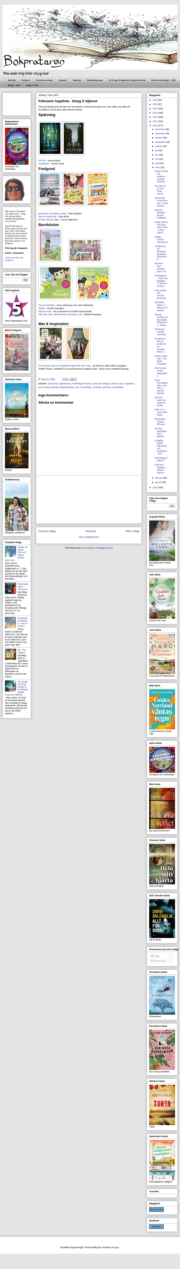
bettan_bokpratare (14, 253)
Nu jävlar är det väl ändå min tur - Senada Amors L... (161, 345)
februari (159, 478)
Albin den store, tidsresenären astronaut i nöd (60, 314)
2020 (155, 125)
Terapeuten (44, 163)
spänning (106, 387)
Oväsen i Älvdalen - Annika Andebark (161, 214)
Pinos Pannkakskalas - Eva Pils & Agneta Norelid (161, 386)
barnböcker (53, 383)
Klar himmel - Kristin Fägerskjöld (161, 372)
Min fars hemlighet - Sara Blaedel (161, 432)
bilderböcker (65, 383)
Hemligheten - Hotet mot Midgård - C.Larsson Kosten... (161, 280)
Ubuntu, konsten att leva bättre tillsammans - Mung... (161, 319)
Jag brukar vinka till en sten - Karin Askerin (161, 202)
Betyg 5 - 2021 (14, 85)
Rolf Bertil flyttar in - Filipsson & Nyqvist (161, 306)
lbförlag (55, 387)
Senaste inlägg (47, 531)
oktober (159, 137)
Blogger (115, 1247)
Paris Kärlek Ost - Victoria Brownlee (160, 294)
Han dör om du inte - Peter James (160, 190)
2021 (155, 121)
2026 (155, 100)
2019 (155, 487)
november (160, 133)
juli (156, 150)
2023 (155, 113)
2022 (155, 117)
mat (77, 387)
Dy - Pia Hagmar (22, 651)
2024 (155, 108)
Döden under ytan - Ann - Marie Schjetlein (161, 360)
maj (157, 159)
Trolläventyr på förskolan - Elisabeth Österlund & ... (161, 253)
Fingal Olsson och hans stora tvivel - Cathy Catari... (161, 227)
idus (121, 383)
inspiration (129, 383)
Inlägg (155, 956)
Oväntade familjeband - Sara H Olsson (23, 622)
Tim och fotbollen (46, 305)
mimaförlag (85, 387)
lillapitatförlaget (67, 387)
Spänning (77, 80)
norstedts (96, 387)
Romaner (63, 80)
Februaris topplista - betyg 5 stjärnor (160, 469)
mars (157, 167)
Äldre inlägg (132, 531)
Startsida (11, 80)
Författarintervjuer (94, 80)
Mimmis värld (45, 311)
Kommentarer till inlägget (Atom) (97, 548)
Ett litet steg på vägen (48, 219)
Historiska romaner (44, 80)
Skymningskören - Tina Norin (23, 586)
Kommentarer (159, 961)
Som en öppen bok (47, 216)
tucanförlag (117, 387)
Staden (41, 308)
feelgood (107, 383)
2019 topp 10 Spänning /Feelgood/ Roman (127, 80)
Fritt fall (42, 160)
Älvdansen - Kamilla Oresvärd (160, 332)
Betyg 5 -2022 (32, 85)
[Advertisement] (88, 499)
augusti (159, 146)
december (160, 129)
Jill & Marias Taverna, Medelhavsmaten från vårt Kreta (64, 365)
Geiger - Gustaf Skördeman (161, 239)
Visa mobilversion (89, 537)
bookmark (96, 383)
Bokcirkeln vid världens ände (52, 213)
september (160, 142)
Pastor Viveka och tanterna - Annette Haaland (161, 176)
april (157, 163)
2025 (155, 104)
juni (157, 155)
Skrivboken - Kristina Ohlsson (161, 422)
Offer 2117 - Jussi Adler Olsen (161, 412)
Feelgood (25, 80)
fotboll (115, 383)
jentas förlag (44, 387)
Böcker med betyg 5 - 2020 (163, 80)
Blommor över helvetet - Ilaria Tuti (160, 267)
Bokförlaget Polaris (81, 383)
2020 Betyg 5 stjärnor (161, 459)
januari (158, 482)
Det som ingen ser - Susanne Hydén (161, 401)
